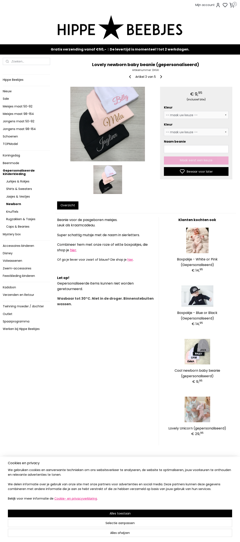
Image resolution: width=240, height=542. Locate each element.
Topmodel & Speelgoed (115, 499)
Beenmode (11, 163)
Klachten (11, 495)
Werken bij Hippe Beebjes (21, 329)
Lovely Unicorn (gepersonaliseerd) (197, 428)
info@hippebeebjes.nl (166, 503)
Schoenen (10, 136)
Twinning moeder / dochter (23, 306)
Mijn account (208, 5)
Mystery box (12, 234)
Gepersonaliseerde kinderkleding (19, 172)
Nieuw (7, 91)
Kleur (168, 107)
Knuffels (12, 212)
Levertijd (10, 472)
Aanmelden (157, 488)
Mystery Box (106, 504)
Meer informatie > (64, 506)
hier (73, 250)
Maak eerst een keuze (196, 160)
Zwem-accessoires (17, 268)
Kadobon (9, 287)
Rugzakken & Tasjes (20, 219)
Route (57, 511)
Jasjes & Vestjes (18, 196)
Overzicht (67, 205)
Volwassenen (12, 261)
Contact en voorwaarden (22, 486)
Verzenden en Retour (18, 295)
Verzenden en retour (19, 477)
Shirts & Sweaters (19, 189)
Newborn (13, 204)
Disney (8, 253)
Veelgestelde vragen (19, 481)
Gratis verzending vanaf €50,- (78, 49)
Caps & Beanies (17, 226)
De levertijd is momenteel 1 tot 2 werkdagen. (149, 49)
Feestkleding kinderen (19, 276)
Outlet (7, 314)
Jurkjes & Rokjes (17, 181)
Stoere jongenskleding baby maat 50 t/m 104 (118, 483)
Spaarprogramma (16, 321)
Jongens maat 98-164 (19, 129)
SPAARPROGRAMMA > (113, 512)
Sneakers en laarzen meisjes (118, 490)
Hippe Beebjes (13, 80)
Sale (6, 99)
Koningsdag (11, 155)
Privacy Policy (14, 490)
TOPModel (10, 144)
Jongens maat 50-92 (18, 121)
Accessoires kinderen (18, 246)
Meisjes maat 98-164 (18, 114)
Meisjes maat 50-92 (17, 106)
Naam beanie (175, 141)
